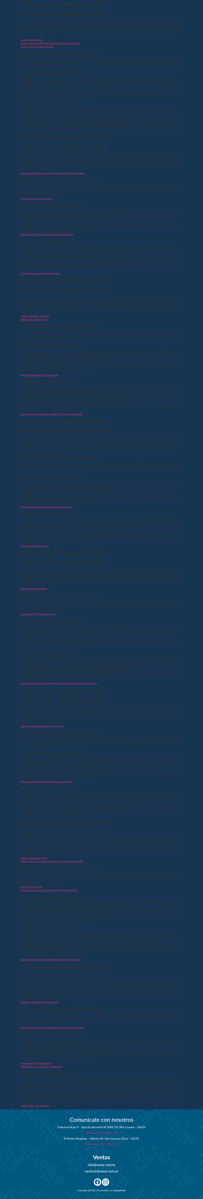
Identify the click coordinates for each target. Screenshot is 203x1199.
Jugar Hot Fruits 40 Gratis (35, 316)
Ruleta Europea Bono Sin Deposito (39, 375)
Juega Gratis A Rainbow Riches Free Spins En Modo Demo (52, 173)
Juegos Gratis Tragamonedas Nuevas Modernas (47, 234)
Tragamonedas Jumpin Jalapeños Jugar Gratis (46, 781)
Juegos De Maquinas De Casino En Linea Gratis (47, 507)
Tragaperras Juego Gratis (35, 546)
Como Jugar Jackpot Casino (36, 198)
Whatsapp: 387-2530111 (101, 1144)
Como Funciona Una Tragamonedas (40, 273)
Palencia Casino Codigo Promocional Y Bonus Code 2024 (52, 861)
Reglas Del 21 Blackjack (33, 319)
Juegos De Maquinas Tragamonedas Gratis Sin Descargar (52, 1027)
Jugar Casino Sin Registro (35, 1105)
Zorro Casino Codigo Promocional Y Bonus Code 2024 (50, 43)
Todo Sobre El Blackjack (34, 588)
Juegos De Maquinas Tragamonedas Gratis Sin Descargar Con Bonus (59, 683)
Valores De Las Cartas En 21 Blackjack (42, 1066)
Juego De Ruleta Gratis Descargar (39, 1002)
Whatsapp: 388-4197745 (101, 1132)
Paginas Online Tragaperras (36, 1063)
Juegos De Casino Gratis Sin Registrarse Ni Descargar (50, 959)
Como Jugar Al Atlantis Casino (37, 46)
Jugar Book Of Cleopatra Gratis (38, 614)
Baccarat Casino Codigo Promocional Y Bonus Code (49, 890)
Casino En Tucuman (31, 887)
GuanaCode (120, 1190)
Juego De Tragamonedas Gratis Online (42, 726)
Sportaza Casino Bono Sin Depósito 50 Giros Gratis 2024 (51, 414)
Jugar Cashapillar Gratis (34, 858)
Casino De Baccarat (31, 40)
